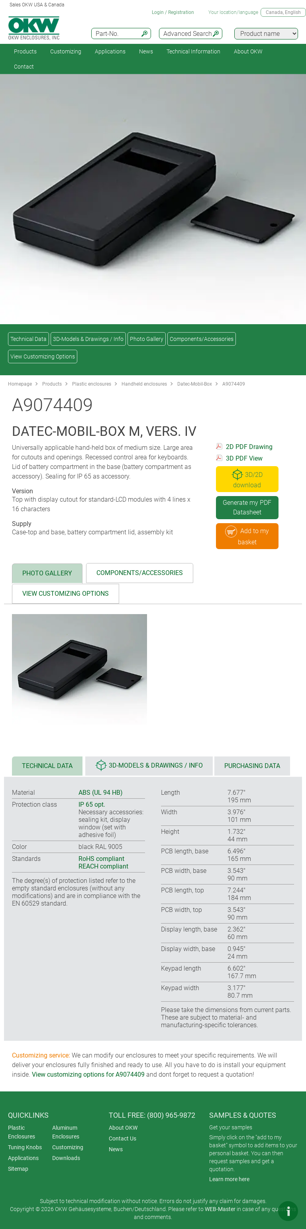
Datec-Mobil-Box (194, 384)
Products (25, 51)
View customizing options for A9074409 (88, 1074)
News (146, 51)
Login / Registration (173, 12)
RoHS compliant (101, 859)
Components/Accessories (201, 339)
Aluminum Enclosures (65, 1132)
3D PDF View (244, 458)
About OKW (123, 1128)
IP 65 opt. (91, 804)
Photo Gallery (146, 339)
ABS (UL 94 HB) (100, 792)
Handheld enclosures (144, 384)
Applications (110, 51)
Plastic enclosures (91, 384)
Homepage (20, 384)
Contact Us (122, 1138)
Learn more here (229, 1179)
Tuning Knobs (25, 1147)
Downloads (66, 1158)
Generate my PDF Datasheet (247, 507)
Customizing (65, 51)
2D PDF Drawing (249, 447)
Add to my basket (247, 536)
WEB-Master (220, 1209)
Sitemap (18, 1169)
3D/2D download (247, 479)
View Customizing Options (42, 356)
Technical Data (28, 339)
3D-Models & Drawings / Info (88, 339)
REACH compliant (103, 866)
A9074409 (233, 384)
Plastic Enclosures (21, 1132)
